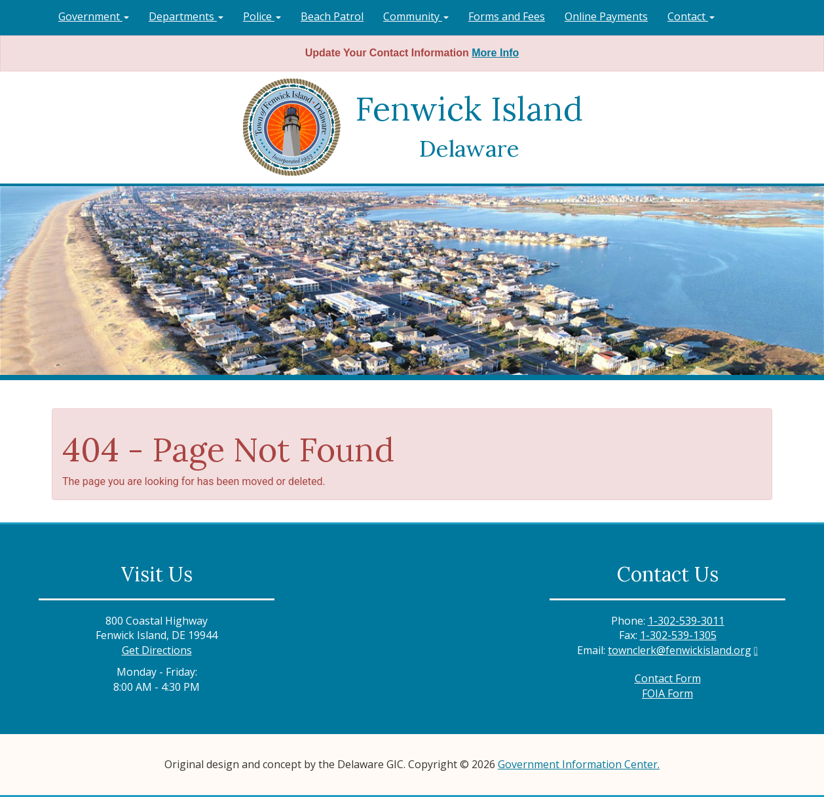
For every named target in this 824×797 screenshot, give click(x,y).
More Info (495, 52)
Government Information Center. (579, 764)
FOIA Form (667, 693)
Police (262, 16)
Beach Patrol (332, 16)
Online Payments (606, 16)
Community (416, 16)
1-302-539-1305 (678, 635)
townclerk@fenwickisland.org (679, 650)
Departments (186, 16)
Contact (691, 16)
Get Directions (157, 650)
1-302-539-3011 (686, 620)
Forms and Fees (506, 16)
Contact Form (668, 678)
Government (93, 16)
